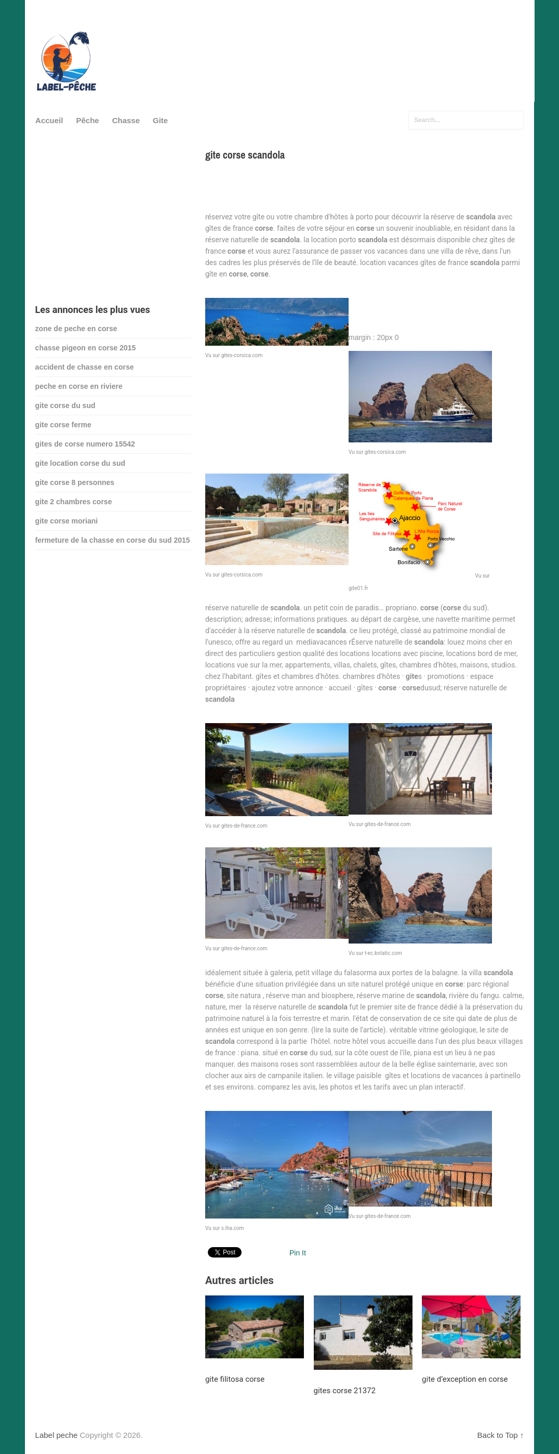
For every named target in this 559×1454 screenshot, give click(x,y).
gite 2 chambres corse (73, 501)
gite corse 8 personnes (75, 482)
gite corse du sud (65, 405)
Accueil (49, 120)
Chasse (126, 120)
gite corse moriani (66, 521)
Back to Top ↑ (500, 1435)
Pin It (297, 1253)
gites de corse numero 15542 (85, 444)
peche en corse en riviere (79, 386)
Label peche (56, 1435)
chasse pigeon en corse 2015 (85, 348)
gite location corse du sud (80, 463)
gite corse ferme (63, 425)
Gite (160, 120)
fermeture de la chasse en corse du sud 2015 (112, 540)
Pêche (87, 120)
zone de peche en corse (76, 328)
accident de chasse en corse (84, 367)
